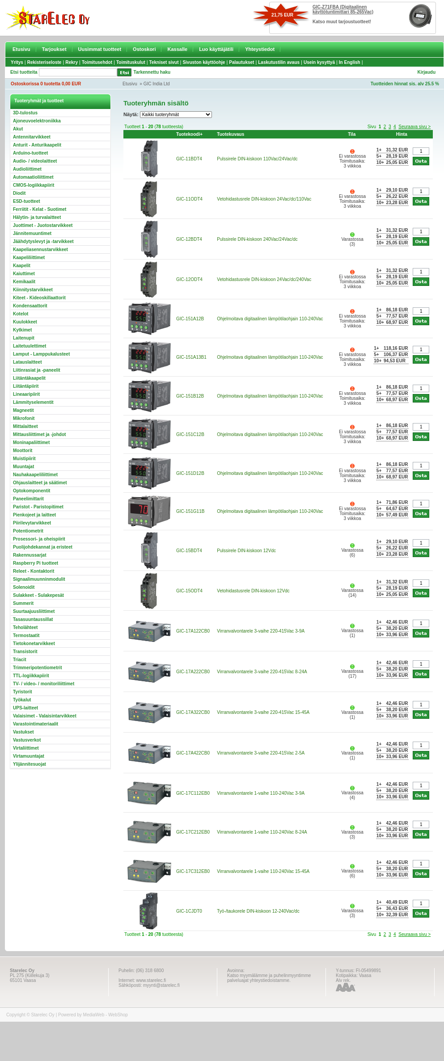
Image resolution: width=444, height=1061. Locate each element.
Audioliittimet (27, 169)
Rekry (71, 62)
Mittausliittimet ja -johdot (39, 434)
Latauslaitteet (27, 362)
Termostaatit (26, 635)
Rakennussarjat (29, 555)
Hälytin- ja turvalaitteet (37, 217)
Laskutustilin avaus (279, 62)
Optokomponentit (31, 490)
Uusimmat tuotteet (100, 49)
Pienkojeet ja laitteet (34, 514)
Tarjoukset (54, 49)
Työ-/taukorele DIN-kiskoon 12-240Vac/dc (258, 911)
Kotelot (20, 313)
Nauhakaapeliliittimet (35, 474)
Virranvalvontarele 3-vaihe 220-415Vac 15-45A (263, 712)
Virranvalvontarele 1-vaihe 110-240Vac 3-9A (260, 793)
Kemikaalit (24, 281)
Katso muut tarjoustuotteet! (342, 21)
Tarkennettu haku (152, 72)
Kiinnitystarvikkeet (33, 289)
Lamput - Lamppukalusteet (41, 354)
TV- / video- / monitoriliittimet (43, 683)
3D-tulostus (25, 112)
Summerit (23, 603)
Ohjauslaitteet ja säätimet (40, 482)
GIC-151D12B (190, 473)
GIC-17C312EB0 (193, 871)
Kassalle (177, 49)
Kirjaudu (426, 72)
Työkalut (22, 699)
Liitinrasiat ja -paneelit (36, 370)
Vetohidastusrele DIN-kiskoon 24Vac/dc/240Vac (264, 279)
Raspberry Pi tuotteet (35, 563)
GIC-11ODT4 (189, 199)
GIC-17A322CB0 (193, 712)
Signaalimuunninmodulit (39, 579)
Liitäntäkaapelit (29, 378)
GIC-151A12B (190, 318)
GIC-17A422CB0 (193, 753)
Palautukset (241, 62)
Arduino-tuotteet (30, 153)
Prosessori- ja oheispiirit (39, 539)
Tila (351, 134)
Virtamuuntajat (28, 756)
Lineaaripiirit (26, 394)
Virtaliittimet (26, 748)
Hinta (401, 134)
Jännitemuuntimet (32, 233)
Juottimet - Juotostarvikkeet (42, 225)
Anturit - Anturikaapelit (37, 145)
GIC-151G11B (190, 511)
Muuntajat (23, 466)
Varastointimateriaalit (35, 723)
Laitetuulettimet (29, 346)
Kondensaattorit (30, 305)
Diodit (19, 193)
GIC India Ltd (157, 83)
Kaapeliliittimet (29, 257)
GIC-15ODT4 (189, 590)
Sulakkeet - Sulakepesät (38, 595)
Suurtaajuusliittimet (34, 611)
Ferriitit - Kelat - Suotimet (39, 209)
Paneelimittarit (28, 498)
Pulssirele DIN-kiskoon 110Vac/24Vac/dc (257, 158)
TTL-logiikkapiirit (31, 675)
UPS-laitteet (25, 707)
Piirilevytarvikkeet (32, 522)
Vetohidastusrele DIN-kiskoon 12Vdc (253, 590)
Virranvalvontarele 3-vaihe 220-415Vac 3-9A (260, 631)
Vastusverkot (27, 740)
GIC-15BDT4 (189, 550)
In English (349, 62)
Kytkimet (22, 329)
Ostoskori (144, 49)
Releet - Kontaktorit (33, 571)
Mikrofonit (23, 418)
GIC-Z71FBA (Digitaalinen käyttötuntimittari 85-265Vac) (343, 9)
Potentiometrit (28, 530)
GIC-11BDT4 (189, 158)
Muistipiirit (24, 458)
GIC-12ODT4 (189, 279)
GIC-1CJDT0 (189, 911)
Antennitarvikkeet (32, 136)
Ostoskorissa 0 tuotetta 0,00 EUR (46, 83)
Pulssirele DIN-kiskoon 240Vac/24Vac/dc (257, 239)
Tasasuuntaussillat (33, 619)
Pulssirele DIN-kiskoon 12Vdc (246, 550)
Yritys (17, 62)
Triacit (19, 659)
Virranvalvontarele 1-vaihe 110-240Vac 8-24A (262, 832)
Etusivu (21, 49)
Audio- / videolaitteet (35, 161)
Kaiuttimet (24, 273)
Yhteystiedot (260, 49)
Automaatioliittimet (33, 177)
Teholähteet (25, 627)
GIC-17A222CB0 (193, 671)
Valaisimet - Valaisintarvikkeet (44, 715)
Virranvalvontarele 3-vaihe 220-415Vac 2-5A (260, 753)
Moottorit (22, 450)
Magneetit (23, 410)
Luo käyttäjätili (216, 49)
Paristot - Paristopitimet (38, 506)
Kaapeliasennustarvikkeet (40, 249)
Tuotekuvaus (230, 134)
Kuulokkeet (25, 321)
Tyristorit (22, 691)
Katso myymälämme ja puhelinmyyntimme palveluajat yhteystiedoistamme (269, 978)
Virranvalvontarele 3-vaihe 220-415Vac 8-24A (262, 671)
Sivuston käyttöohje (203, 62)
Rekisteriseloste (44, 62)
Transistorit (25, 651)
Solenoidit (23, 587)
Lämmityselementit (33, 402)
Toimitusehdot (97, 62)
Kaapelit (21, 265)
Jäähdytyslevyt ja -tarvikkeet (43, 241)
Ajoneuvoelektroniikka (37, 120)
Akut (18, 128)
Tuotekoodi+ (189, 134)
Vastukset (23, 732)
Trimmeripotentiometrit (37, 667)
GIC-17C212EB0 (193, 832)
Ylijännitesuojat (29, 764)
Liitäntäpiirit (25, 386)
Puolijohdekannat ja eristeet (42, 547)
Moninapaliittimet (31, 442)
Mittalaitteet (25, 426)
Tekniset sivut (164, 62)
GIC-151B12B (190, 396)
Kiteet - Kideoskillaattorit (39, 297)
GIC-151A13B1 (191, 357)
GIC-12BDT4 (189, 239)
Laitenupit (23, 337)
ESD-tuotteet (26, 201)
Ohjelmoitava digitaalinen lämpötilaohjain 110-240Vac (270, 318)
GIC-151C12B (190, 434)
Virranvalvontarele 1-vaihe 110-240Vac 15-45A (263, 871)
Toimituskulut (130, 62)
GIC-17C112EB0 (193, 793)
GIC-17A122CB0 (193, 631)
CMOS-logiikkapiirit (33, 185)
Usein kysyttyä (319, 62)
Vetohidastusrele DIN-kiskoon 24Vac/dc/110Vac (264, 199)
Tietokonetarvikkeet (34, 643)
